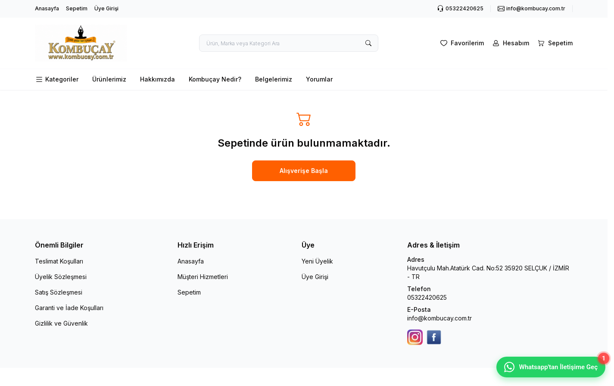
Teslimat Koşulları (59, 261)
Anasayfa (47, 8)
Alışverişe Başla (304, 170)
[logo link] (86, 43)
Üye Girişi (106, 8)
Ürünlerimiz (109, 79)
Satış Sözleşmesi (58, 292)
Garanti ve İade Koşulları (69, 307)
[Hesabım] (510, 43)
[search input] (288, 43)
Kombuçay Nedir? (215, 79)
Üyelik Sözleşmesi (61, 276)
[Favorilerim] (461, 43)
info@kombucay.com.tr (439, 318)
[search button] (368, 43)
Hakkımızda (157, 79)
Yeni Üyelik (317, 261)
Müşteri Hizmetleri (203, 276)
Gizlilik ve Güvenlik (61, 323)
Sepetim (76, 8)
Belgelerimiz (273, 79)
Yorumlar (319, 79)
